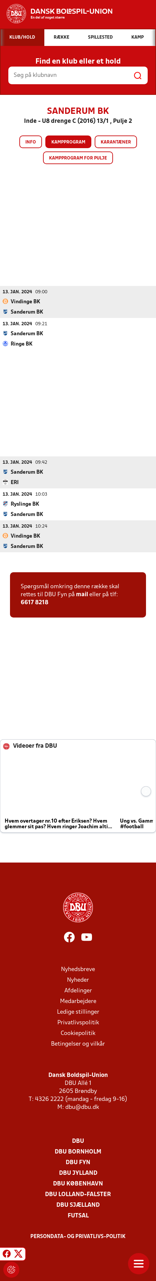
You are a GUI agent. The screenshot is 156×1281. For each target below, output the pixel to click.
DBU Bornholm (78, 1152)
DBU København (78, 1184)
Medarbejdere (78, 1001)
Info (30, 142)
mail (82, 595)
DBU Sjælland (78, 1205)
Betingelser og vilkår (78, 1044)
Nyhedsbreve (78, 969)
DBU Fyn (78, 1162)
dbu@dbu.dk (82, 1107)
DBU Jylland (78, 1173)
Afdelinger (78, 991)
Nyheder (78, 980)
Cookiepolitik (78, 1033)
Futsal (78, 1216)
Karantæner (116, 142)
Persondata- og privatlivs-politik (78, 1236)
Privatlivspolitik (78, 1023)
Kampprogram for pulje (78, 158)
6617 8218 (34, 603)
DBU (78, 1141)
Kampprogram (68, 142)
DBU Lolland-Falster (78, 1194)
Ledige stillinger (78, 1012)
